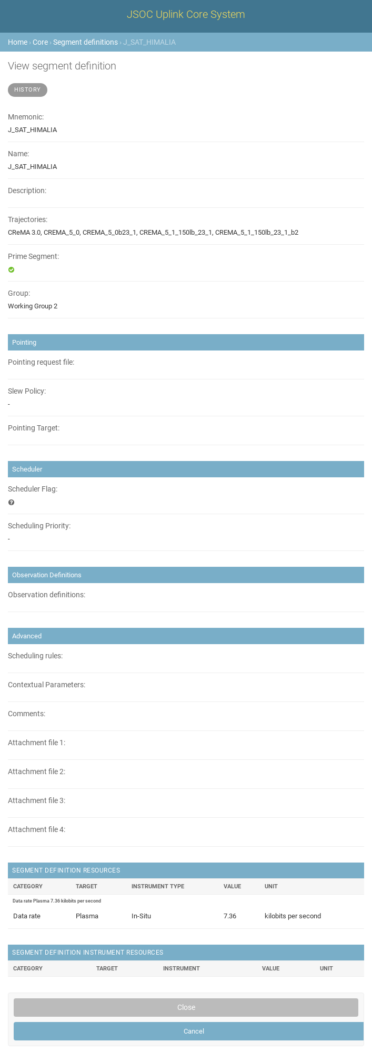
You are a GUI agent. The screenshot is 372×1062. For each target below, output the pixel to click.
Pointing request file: (41, 362)
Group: (19, 293)
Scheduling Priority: (39, 526)
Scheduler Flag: (32, 489)
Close (186, 1007)
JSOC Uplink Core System (186, 14)
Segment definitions (85, 42)
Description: (27, 191)
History (27, 89)
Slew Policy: (27, 391)
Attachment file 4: (36, 830)
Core (40, 42)
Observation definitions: (46, 595)
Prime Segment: (33, 257)
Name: (18, 154)
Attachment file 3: (36, 801)
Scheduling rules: (35, 656)
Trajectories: (27, 220)
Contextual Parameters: (46, 685)
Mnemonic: (26, 117)
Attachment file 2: (36, 772)
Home (17, 42)
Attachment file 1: (36, 743)
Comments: (26, 714)
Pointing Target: (33, 428)
